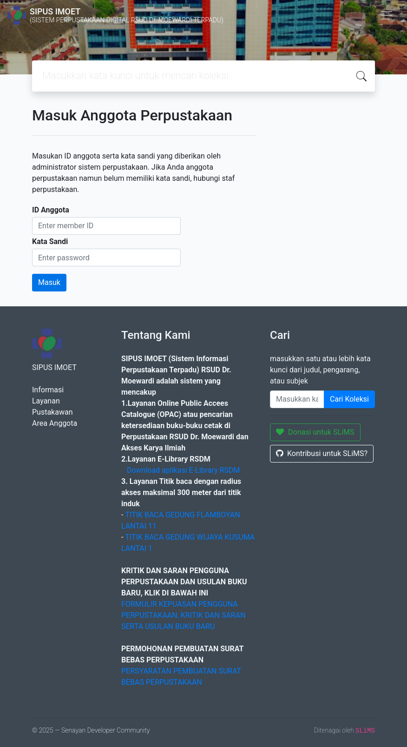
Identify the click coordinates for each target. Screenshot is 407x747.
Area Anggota (54, 423)
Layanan (46, 401)
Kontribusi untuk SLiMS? (322, 453)
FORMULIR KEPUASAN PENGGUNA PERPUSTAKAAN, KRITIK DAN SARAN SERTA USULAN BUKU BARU (183, 615)
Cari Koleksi (349, 399)
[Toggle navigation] (387, 15)
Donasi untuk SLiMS (315, 432)
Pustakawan (52, 412)
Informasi (48, 389)
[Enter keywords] (297, 399)
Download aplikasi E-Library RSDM (183, 470)
